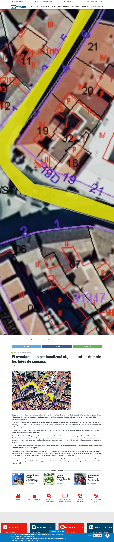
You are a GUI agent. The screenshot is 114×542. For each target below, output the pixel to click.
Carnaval (85, 6)
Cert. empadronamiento (100, 533)
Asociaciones (11, 533)
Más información (33, 541)
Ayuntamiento (33, 6)
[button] (26, 346)
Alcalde (37, 533)
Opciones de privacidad (57, 531)
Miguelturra (45, 6)
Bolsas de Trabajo (70, 533)
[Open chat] (107, 535)
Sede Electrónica (64, 6)
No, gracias (97, 536)
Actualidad (76, 6)
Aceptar (90, 536)
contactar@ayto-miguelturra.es (44, 1)
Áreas (53, 6)
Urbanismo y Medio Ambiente (22, 353)
